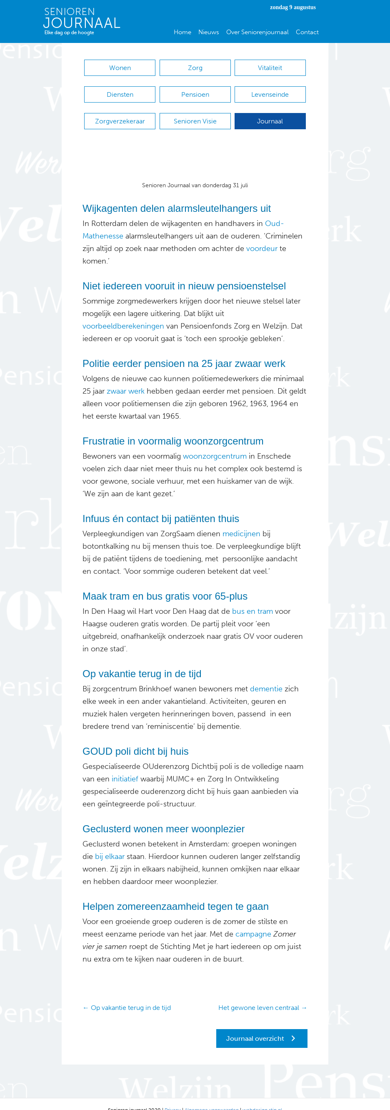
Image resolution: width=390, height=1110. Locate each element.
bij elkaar (110, 844)
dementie (265, 676)
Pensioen (195, 90)
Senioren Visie (195, 113)
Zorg (195, 68)
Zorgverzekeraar (120, 113)
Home (182, 32)
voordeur (261, 236)
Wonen (120, 68)
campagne (252, 921)
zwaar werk (126, 378)
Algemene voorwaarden (212, 1098)
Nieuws (208, 32)
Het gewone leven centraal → (263, 995)
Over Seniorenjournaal (257, 32)
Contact (307, 32)
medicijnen (240, 521)
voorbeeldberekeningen (123, 313)
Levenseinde (270, 90)
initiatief (124, 766)
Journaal (270, 113)
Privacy (173, 1098)
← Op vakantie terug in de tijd (126, 995)
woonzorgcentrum (214, 443)
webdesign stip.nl (262, 1098)
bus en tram (252, 598)
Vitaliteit (270, 68)
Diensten (120, 90)
